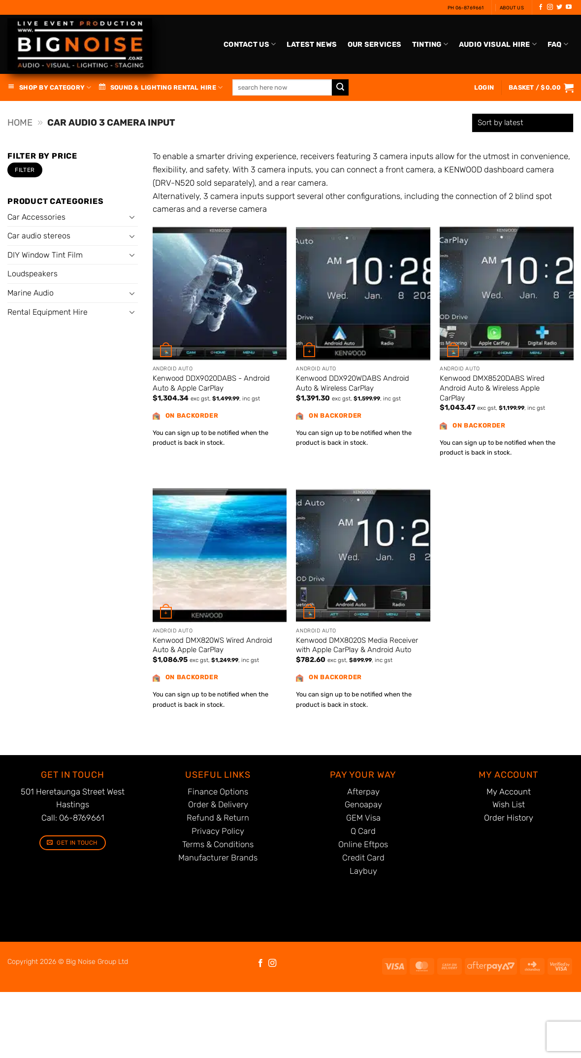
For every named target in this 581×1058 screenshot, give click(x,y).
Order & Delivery (218, 804)
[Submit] (340, 87)
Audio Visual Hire (498, 44)
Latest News (312, 44)
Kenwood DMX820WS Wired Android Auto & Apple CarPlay (212, 645)
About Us (512, 7)
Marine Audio (30, 293)
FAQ (558, 44)
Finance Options (218, 791)
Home (19, 122)
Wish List (508, 804)
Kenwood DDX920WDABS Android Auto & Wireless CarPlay (352, 383)
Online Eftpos (363, 844)
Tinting (430, 44)
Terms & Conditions (218, 844)
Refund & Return (218, 818)
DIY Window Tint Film (45, 255)
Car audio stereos (38, 235)
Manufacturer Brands (218, 857)
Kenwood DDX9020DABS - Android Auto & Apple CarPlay (211, 383)
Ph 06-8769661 (466, 7)
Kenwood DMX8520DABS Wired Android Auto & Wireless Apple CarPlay (492, 388)
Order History (508, 818)
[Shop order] (523, 122)
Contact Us (250, 44)
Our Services (374, 44)
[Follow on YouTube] (569, 7)
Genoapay (363, 804)
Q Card (363, 831)
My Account (508, 791)
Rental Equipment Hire (47, 312)
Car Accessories (36, 217)
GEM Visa (363, 818)
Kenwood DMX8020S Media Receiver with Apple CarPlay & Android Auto (357, 645)
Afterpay (363, 791)
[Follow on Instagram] (550, 7)
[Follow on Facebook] (541, 7)
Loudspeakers (32, 273)
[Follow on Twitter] (559, 7)
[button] (541, 88)
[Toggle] (132, 217)
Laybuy (363, 871)
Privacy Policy (218, 831)
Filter (24, 169)
